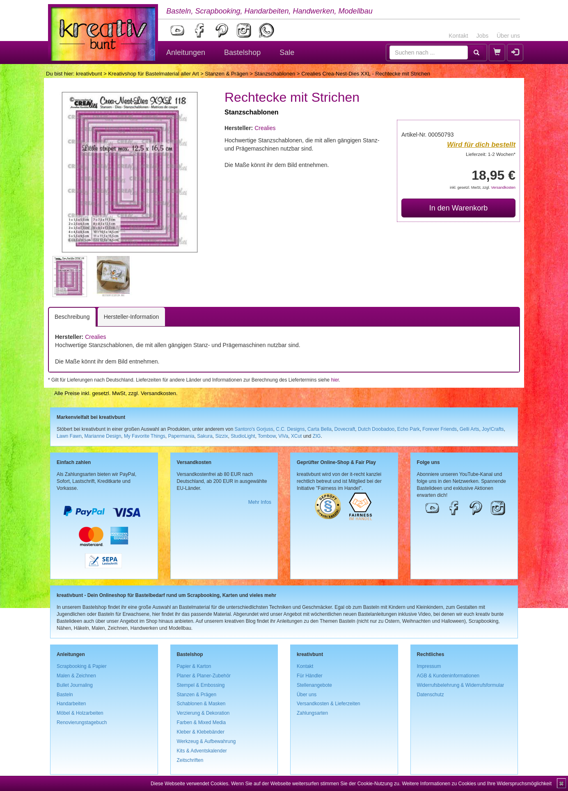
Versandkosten (503, 187)
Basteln (65, 694)
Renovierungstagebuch (82, 722)
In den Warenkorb (458, 208)
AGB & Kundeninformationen (448, 676)
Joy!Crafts (493, 429)
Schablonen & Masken (201, 703)
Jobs (482, 35)
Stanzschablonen (274, 74)
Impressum (429, 666)
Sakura (205, 436)
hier (335, 380)
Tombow (267, 436)
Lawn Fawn (69, 436)
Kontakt (458, 35)
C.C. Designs (290, 429)
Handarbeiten (71, 703)
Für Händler (310, 676)
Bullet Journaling (75, 685)
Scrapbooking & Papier (82, 666)
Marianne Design (102, 436)
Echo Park (408, 429)
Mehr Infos (259, 502)
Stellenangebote (314, 685)
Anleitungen (185, 52)
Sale (286, 52)
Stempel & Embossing (201, 685)
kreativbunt (89, 74)
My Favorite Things (144, 436)
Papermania (181, 436)
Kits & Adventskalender (202, 751)
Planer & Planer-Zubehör (204, 676)
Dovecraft (344, 429)
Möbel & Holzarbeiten (80, 713)
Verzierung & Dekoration (203, 713)
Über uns (508, 35)
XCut (296, 436)
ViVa (283, 436)
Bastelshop (242, 52)
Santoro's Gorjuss (254, 429)
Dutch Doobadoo (376, 429)
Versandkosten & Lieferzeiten (328, 703)
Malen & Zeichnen (76, 676)
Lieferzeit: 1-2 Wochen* (490, 154)
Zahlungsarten (312, 713)
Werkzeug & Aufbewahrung (206, 741)
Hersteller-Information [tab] (131, 316)
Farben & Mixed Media (201, 722)
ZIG (317, 436)
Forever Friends (439, 429)
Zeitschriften (190, 760)
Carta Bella (319, 429)
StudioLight (243, 436)
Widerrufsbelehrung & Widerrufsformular (460, 685)
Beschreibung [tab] (72, 316)
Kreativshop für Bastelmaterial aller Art (153, 74)
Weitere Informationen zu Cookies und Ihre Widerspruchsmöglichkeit (477, 783)
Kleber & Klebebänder (200, 732)
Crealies (264, 128)
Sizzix (221, 436)
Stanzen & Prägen (226, 74)
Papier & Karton (194, 666)
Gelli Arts (469, 429)
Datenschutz (430, 694)
